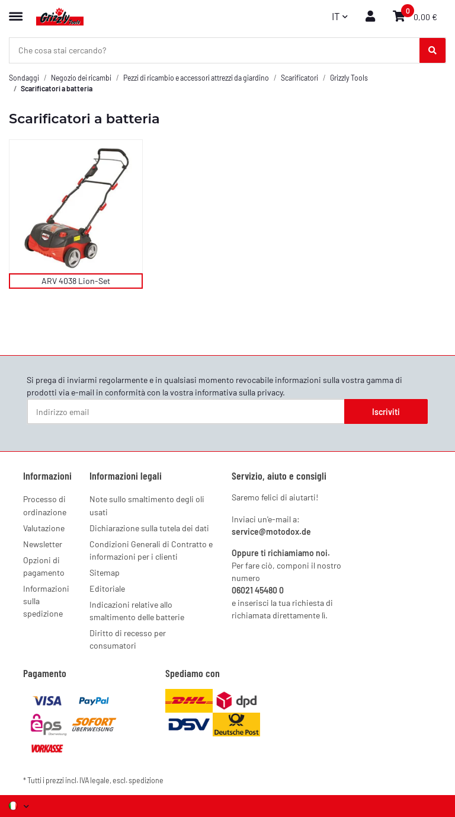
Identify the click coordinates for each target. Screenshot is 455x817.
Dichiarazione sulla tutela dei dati (149, 528)
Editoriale (107, 588)
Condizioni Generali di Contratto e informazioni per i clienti (151, 550)
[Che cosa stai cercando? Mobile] (214, 50)
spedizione (146, 780)
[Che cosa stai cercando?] (432, 50)
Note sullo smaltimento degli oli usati (146, 505)
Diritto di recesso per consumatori (127, 639)
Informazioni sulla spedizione (46, 600)
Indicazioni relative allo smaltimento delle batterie (136, 610)
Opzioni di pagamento (44, 566)
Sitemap (104, 572)
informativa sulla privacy (239, 392)
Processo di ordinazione (44, 505)
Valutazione (44, 528)
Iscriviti (386, 412)
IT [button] (336, 16)
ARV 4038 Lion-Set (75, 281)
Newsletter (42, 544)
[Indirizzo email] (186, 411)
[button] (370, 16)
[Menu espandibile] (16, 11)
